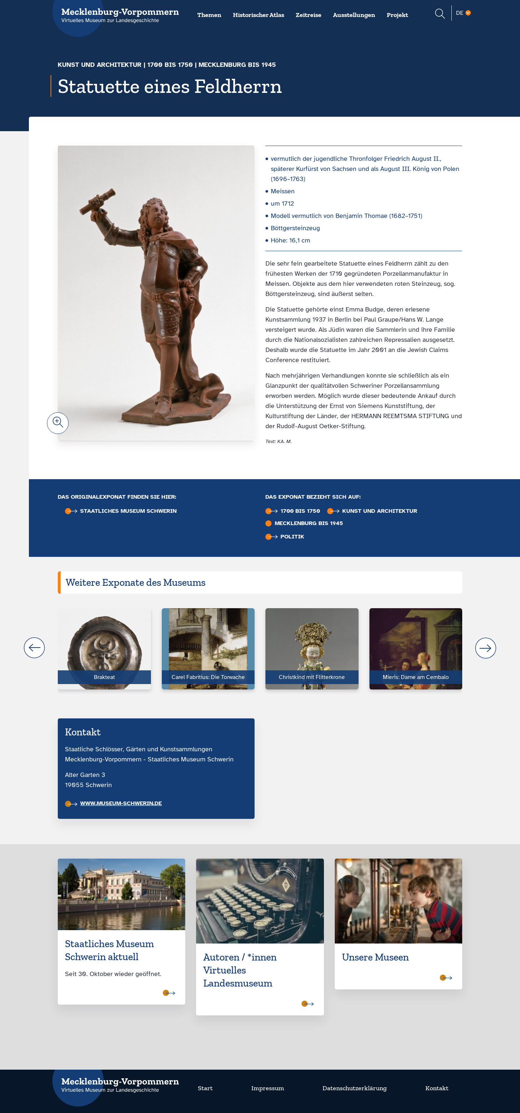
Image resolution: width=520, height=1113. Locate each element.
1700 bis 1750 (170, 65)
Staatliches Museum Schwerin (122, 511)
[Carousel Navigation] (260, 648)
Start (205, 1088)
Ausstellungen (354, 15)
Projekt (397, 15)
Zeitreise (308, 15)
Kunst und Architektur (100, 65)
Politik (286, 537)
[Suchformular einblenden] (440, 14)
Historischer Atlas (258, 15)
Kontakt (436, 1088)
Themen (209, 15)
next (486, 648)
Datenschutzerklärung (354, 1088)
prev (34, 648)
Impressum (267, 1088)
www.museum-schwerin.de (115, 803)
